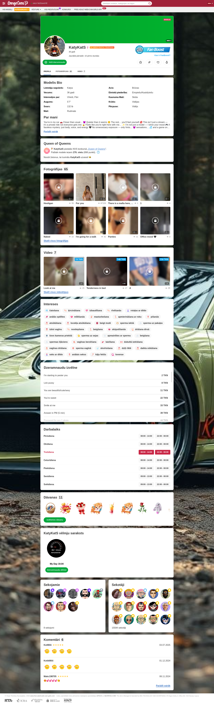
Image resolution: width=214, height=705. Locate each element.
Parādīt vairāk (51, 131)
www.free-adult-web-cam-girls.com (42, 696)
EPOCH (99, 696)
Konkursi (66, 10)
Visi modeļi (7, 10)
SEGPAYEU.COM (110, 696)
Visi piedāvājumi (52, 9)
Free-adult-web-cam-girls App (88, 9)
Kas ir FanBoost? (162, 55)
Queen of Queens (96, 149)
